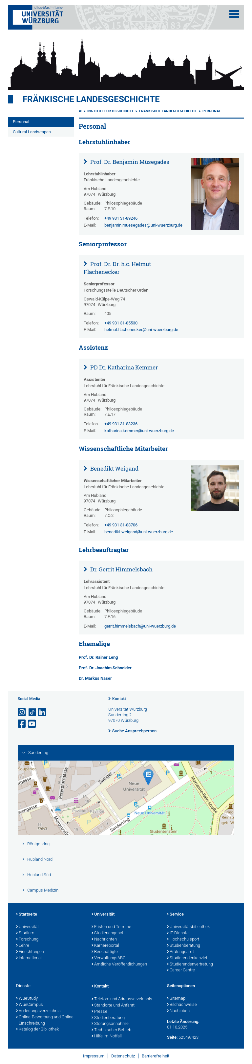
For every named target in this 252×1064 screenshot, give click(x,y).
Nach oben (178, 1011)
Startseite (26, 915)
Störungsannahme (110, 1024)
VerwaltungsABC (108, 958)
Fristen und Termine (111, 927)
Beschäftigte (105, 952)
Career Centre (181, 970)
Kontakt (119, 699)
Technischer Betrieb (111, 1030)
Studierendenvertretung (190, 964)
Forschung (27, 939)
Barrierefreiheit (155, 1055)
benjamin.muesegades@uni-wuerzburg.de (143, 225)
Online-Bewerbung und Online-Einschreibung (45, 1020)
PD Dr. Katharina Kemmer (123, 367)
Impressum (93, 1055)
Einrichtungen (30, 952)
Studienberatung (183, 946)
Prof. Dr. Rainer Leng (98, 657)
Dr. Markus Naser (95, 678)
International (29, 958)
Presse (99, 1012)
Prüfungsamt (180, 952)
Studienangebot (107, 933)
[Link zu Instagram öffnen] (22, 712)
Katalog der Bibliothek (37, 1029)
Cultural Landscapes (32, 131)
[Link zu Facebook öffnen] (22, 724)
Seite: (172, 1037)
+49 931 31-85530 (120, 323)
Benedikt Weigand (113, 468)
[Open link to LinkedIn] (42, 712)
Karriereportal (105, 946)
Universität (27, 927)
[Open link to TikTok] (32, 712)
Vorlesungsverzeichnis (38, 1011)
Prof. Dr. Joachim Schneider (105, 667)
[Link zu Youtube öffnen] (32, 724)
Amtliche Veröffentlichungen (119, 964)
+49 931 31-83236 (120, 423)
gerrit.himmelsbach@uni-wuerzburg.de (140, 626)
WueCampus (29, 1005)
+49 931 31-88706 (120, 524)
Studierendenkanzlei (187, 958)
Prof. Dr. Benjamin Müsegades (129, 161)
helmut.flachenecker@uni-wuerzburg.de (141, 329)
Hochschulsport (183, 939)
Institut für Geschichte (110, 111)
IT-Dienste (178, 933)
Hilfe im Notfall (107, 1036)
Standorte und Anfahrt (113, 1006)
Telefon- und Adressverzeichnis (122, 999)
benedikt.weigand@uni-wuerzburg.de (138, 531)
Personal (21, 121)
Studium (25, 933)
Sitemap (176, 999)
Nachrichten (104, 939)
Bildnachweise (182, 1005)
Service (175, 915)
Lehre (22, 946)
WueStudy (27, 999)
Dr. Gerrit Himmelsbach (121, 569)
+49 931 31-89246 (120, 218)
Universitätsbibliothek (188, 927)
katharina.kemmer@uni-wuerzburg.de (139, 430)
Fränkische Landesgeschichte (91, 99)
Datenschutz (123, 1055)
